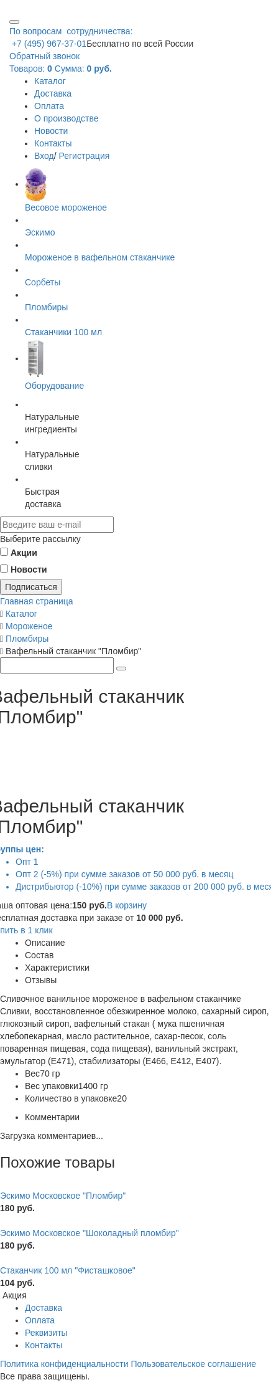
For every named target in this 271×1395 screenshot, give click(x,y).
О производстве (66, 118)
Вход (44, 156)
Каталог (50, 81)
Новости (51, 131)
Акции (24, 553)
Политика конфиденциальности (64, 1364)
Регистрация (83, 156)
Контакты (52, 143)
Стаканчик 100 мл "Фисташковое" (68, 1270)
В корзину (127, 905)
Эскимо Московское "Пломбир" (63, 1196)
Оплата (49, 106)
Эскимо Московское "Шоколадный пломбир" (89, 1233)
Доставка (52, 93)
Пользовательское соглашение (193, 1364)
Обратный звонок (44, 56)
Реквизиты (46, 1333)
